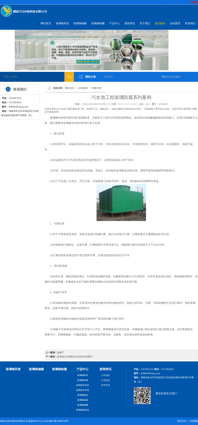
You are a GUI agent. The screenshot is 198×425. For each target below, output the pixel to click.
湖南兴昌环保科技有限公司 (96, 104)
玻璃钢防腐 (82, 380)
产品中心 (114, 23)
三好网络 (193, 421)
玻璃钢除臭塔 (82, 410)
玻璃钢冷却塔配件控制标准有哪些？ (75, 356)
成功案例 (160, 23)
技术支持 (105, 385)
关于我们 (145, 23)
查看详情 (96, 88)
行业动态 (105, 380)
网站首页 (46, 23)
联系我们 (190, 23)
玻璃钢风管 (62, 23)
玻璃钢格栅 (98, 23)
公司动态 (105, 375)
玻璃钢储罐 (80, 23)
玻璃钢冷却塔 (58, 117)
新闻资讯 (129, 23)
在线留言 (175, 23)
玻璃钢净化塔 (82, 385)
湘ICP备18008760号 (58, 421)
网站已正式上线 (170, 76)
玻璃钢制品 (82, 395)
